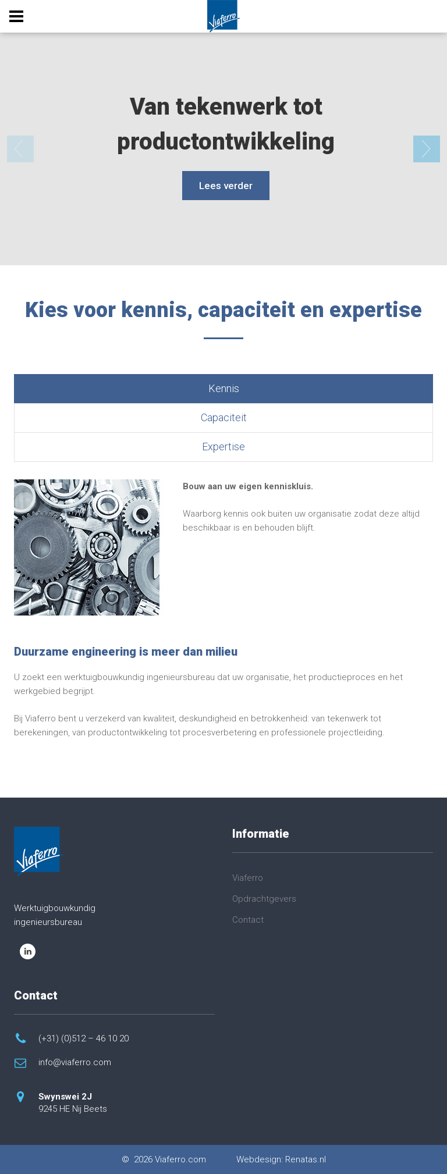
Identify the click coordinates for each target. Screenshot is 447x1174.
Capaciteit (224, 417)
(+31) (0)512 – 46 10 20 (83, 1038)
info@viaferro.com (74, 1062)
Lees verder (226, 185)
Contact (248, 920)
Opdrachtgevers (264, 899)
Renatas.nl (305, 1159)
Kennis (223, 388)
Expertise (223, 446)
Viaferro (247, 878)
